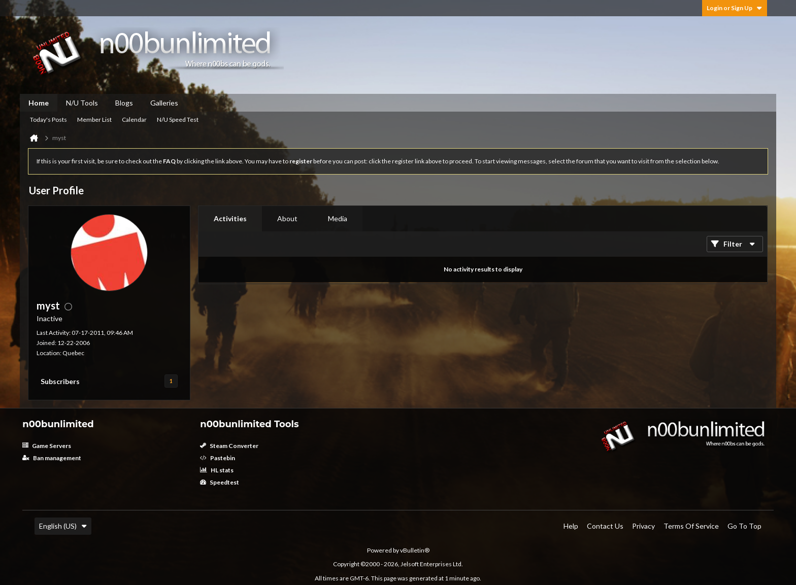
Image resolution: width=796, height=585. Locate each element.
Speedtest (219, 482)
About (287, 218)
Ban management (51, 458)
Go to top (744, 526)
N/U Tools (82, 102)
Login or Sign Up (734, 8)
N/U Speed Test (177, 119)
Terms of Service (691, 526)
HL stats (217, 470)
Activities (230, 218)
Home (38, 102)
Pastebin (217, 458)
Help (570, 526)
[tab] (230, 218)
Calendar (134, 119)
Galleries (164, 102)
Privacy (643, 526)
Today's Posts (48, 119)
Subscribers (60, 381)
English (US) (63, 526)
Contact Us (605, 526)
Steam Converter (229, 446)
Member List (94, 119)
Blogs (124, 102)
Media (337, 218)
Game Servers (46, 446)
